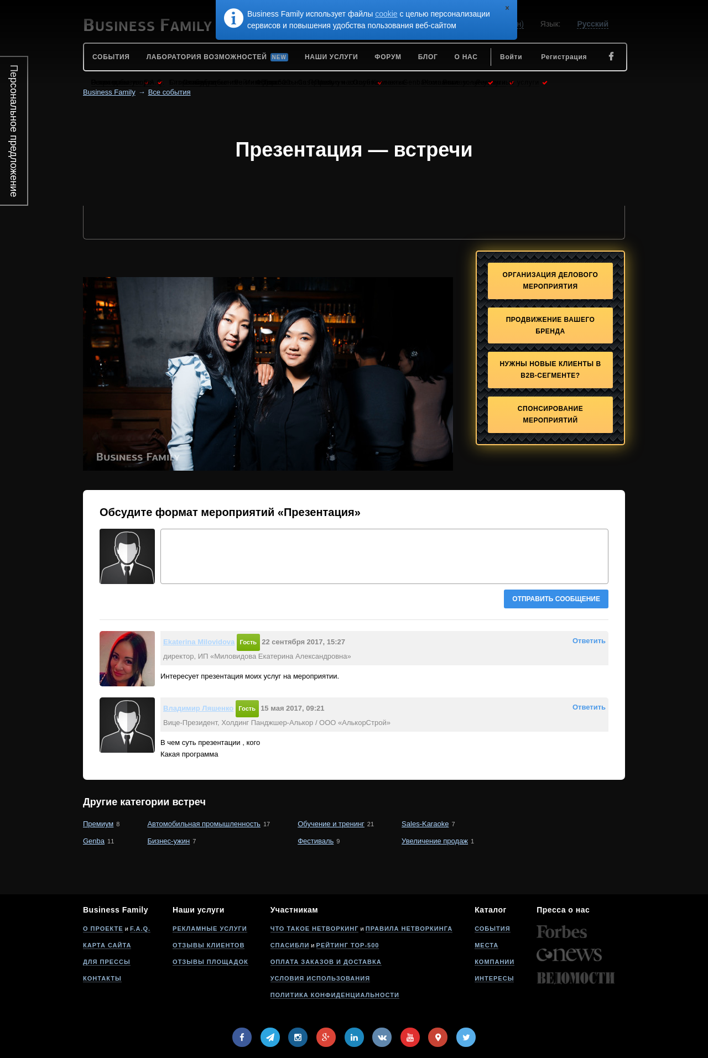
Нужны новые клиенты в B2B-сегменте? (550, 369)
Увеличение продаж (435, 841)
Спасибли (290, 945)
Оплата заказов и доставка (326, 961)
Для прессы (107, 961)
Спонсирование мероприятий (550, 414)
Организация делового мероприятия (550, 280)
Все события (169, 92)
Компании (494, 961)
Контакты (102, 978)
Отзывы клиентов (208, 945)
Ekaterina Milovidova (199, 642)
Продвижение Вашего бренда (550, 325)
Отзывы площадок (210, 961)
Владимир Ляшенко (198, 708)
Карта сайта (107, 945)
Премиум (98, 824)
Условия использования (320, 978)
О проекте (103, 928)
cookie (386, 13)
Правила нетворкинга (409, 928)
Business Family (109, 92)
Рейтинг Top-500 (347, 945)
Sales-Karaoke (425, 824)
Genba (94, 841)
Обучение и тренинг (331, 824)
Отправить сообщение (556, 599)
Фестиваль (316, 841)
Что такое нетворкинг (314, 928)
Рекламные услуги (210, 928)
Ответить (589, 641)
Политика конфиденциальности (334, 995)
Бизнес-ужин (168, 841)
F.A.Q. (140, 928)
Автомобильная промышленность (203, 824)
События (492, 928)
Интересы (494, 978)
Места (486, 945)
